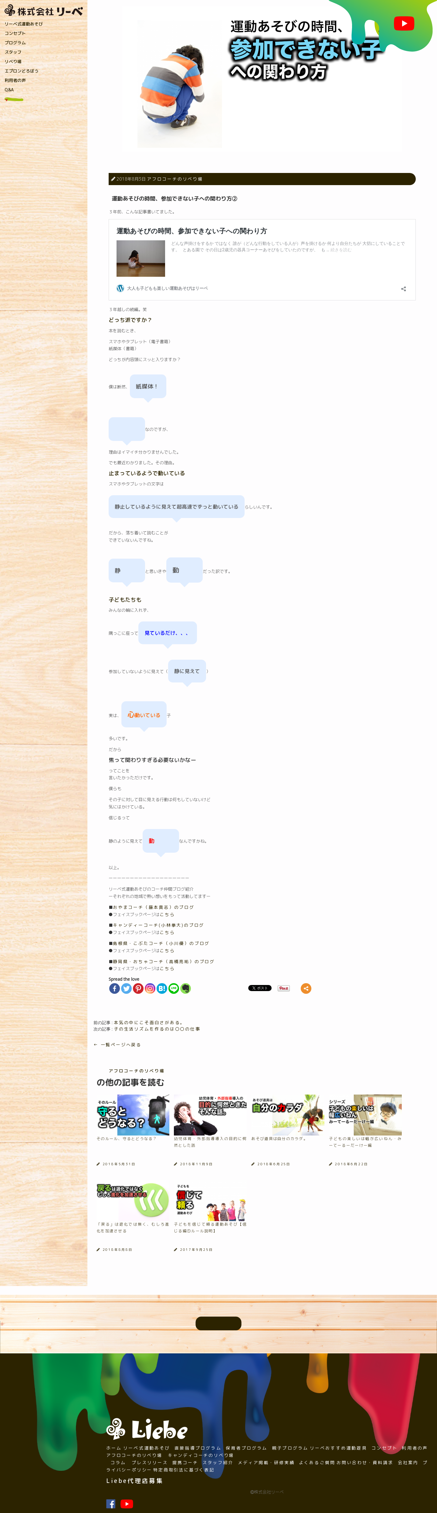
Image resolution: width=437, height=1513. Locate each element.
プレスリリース (150, 1462)
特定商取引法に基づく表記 (184, 1470)
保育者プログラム (247, 1448)
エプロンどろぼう (22, 71)
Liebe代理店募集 (135, 1481)
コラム (118, 1462)
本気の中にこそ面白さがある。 (149, 1022)
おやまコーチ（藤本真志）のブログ (154, 907)
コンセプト (15, 33)
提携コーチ (185, 1462)
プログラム (15, 43)
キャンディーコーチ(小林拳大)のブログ (158, 925)
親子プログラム (290, 1448)
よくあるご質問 (317, 1462)
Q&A (9, 90)
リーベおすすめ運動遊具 (338, 1448)
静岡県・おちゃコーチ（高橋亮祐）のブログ (164, 961)
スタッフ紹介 (217, 1462)
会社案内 (408, 1462)
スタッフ (13, 52)
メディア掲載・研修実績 (266, 1462)
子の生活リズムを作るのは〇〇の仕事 (157, 1029)
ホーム (114, 1448)
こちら (167, 914)
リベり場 (13, 61)
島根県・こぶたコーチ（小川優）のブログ (161, 943)
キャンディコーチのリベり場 (201, 1455)
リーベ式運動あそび (24, 24)
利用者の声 (15, 80)
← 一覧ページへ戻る (117, 1045)
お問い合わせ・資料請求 (365, 1462)
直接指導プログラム (198, 1448)
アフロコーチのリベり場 (175, 179)
